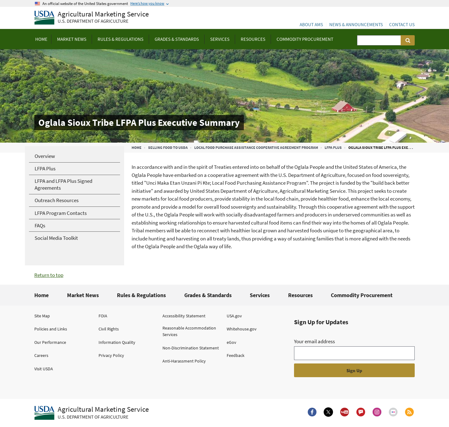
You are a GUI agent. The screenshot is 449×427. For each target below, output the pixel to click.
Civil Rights (109, 329)
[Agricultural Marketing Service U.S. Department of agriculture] (91, 18)
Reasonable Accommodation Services (189, 331)
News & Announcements (356, 24)
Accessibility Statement (183, 316)
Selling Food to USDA (168, 147)
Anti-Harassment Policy (184, 361)
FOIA (103, 316)
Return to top (48, 275)
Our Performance (50, 342)
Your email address (314, 341)
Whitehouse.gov (242, 329)
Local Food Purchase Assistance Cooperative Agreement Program (256, 147)
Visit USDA (43, 369)
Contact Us (402, 24)
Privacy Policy (111, 355)
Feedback (235, 355)
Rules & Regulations (141, 295)
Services (260, 295)
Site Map (42, 316)
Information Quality (117, 342)
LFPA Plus (333, 147)
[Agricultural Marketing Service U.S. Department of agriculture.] (91, 413)
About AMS (311, 24)
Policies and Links (50, 329)
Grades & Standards (208, 295)
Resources (300, 295)
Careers (41, 355)
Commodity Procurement (362, 295)
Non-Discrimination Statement (190, 348)
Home (137, 147)
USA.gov (234, 316)
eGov (231, 342)
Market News (83, 295)
